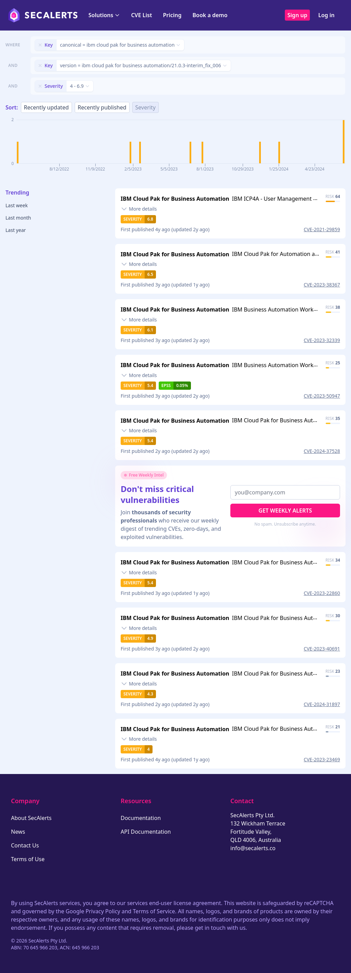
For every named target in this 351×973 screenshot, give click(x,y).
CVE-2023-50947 (322, 395)
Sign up (297, 15)
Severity (145, 107)
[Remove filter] (40, 45)
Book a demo (210, 15)
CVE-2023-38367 (322, 284)
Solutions (104, 15)
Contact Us (25, 845)
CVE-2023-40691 (322, 648)
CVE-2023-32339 (322, 340)
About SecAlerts (31, 818)
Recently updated (46, 107)
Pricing (172, 15)
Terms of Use (28, 859)
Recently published (102, 107)
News (18, 831)
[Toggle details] (139, 209)
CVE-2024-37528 (322, 451)
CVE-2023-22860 (322, 593)
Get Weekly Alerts (285, 510)
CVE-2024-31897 (322, 704)
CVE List (141, 15)
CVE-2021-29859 (322, 229)
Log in (326, 15)
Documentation (141, 818)
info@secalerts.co (253, 848)
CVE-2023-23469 (322, 759)
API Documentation (146, 831)
